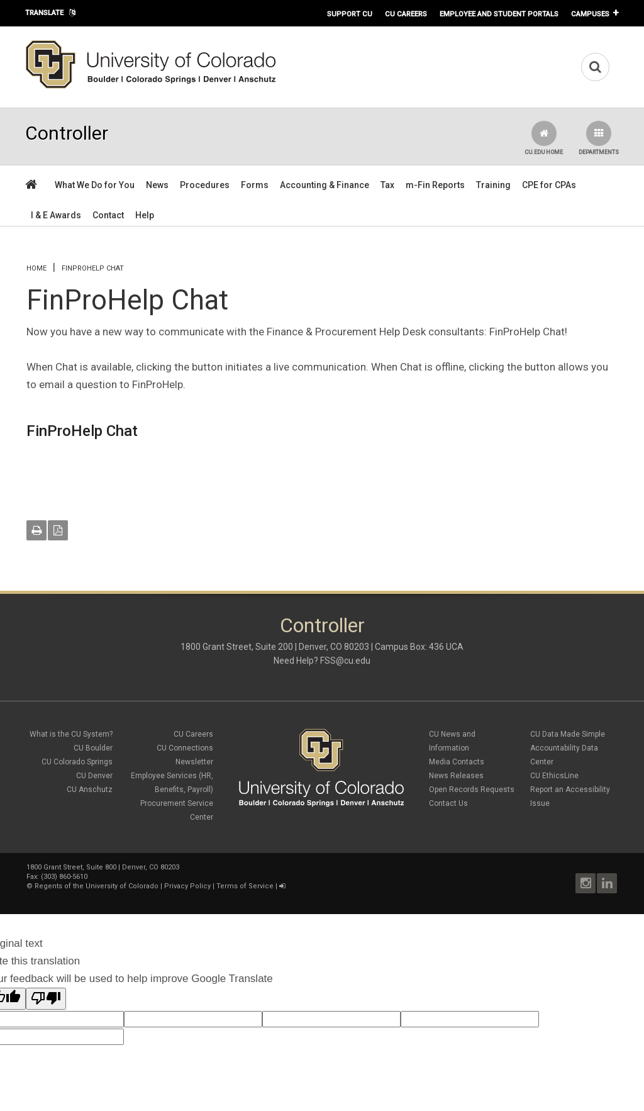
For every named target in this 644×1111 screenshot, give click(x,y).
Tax (387, 185)
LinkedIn (607, 883)
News (157, 185)
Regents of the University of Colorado (96, 886)
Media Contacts (456, 761)
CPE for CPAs (549, 185)
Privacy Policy (187, 886)
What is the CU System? (71, 734)
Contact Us (448, 803)
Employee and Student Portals (499, 13)
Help (144, 215)
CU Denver (94, 775)
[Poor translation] (46, 999)
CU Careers (406, 13)
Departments (599, 138)
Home (36, 268)
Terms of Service (245, 886)
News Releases (456, 775)
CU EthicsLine (554, 775)
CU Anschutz (90, 789)
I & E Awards (56, 215)
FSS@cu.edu (345, 661)
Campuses (590, 13)
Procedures (205, 185)
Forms (255, 185)
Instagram (585, 883)
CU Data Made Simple (567, 734)
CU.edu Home (544, 138)
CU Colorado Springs (77, 761)
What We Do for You (95, 185)
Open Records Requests (471, 789)
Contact (108, 215)
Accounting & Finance (324, 185)
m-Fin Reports (435, 185)
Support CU (349, 13)
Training (493, 185)
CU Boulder (93, 748)
